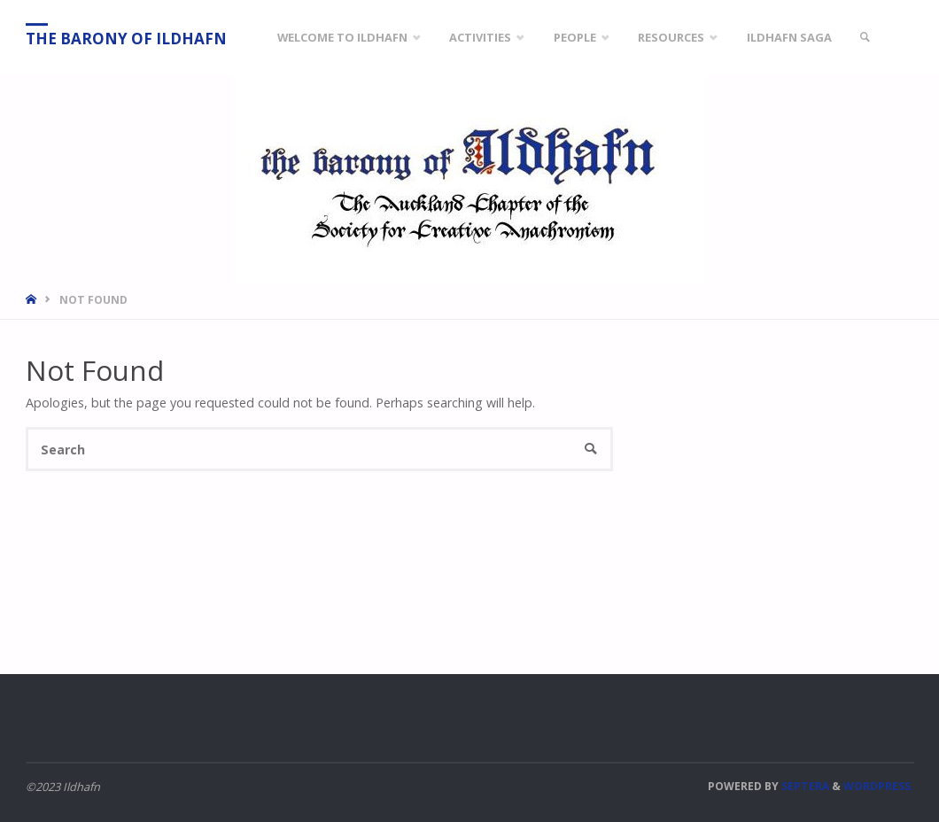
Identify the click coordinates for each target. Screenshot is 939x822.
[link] (865, 37)
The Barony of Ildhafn (126, 38)
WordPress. (878, 786)
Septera (804, 786)
